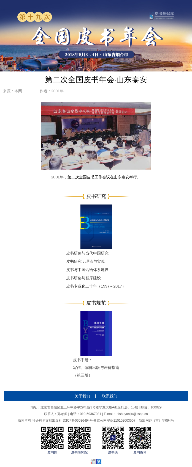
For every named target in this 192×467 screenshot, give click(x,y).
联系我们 (109, 396)
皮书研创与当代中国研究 (87, 253)
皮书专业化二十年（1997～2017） (96, 286)
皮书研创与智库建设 (83, 278)
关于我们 (82, 396)
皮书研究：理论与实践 (85, 261)
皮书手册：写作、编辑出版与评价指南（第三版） (96, 367)
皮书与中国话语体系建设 (87, 269)
